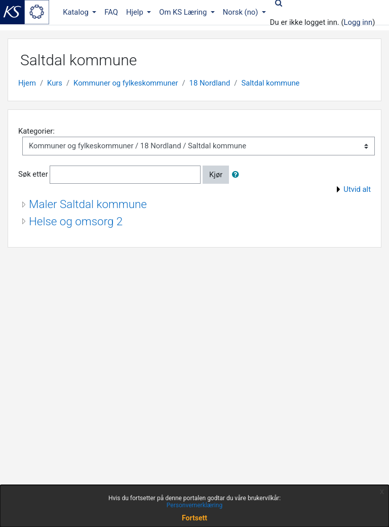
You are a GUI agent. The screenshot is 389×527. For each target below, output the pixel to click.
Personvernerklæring (194, 505)
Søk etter (33, 174)
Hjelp (135, 12)
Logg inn (358, 22)
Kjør (215, 174)
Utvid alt (357, 189)
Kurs (54, 83)
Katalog (76, 12)
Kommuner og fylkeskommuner (125, 83)
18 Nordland (209, 83)
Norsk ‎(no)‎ (241, 12)
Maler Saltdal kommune (88, 204)
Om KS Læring (184, 12)
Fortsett (194, 518)
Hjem (27, 83)
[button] (237, 175)
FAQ (111, 12)
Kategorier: (36, 131)
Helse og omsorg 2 (76, 221)
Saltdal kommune (270, 83)
